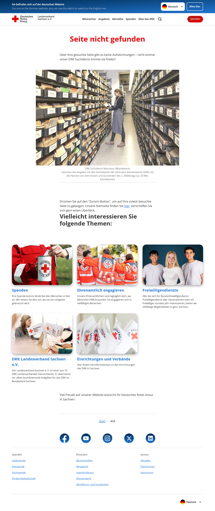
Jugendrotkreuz (85, 472)
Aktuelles (117, 19)
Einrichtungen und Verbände (103, 358)
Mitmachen (89, 19)
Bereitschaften (84, 460)
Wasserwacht (83, 478)
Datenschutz (147, 466)
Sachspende (19, 472)
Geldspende (19, 460)
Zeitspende (18, 466)
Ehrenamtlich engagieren (100, 290)
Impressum (146, 472)
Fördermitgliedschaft (24, 478)
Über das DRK (146, 19)
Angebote (104, 19)
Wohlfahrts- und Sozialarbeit (92, 484)
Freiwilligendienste (160, 290)
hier (126, 206)
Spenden (131, 19)
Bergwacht (82, 466)
